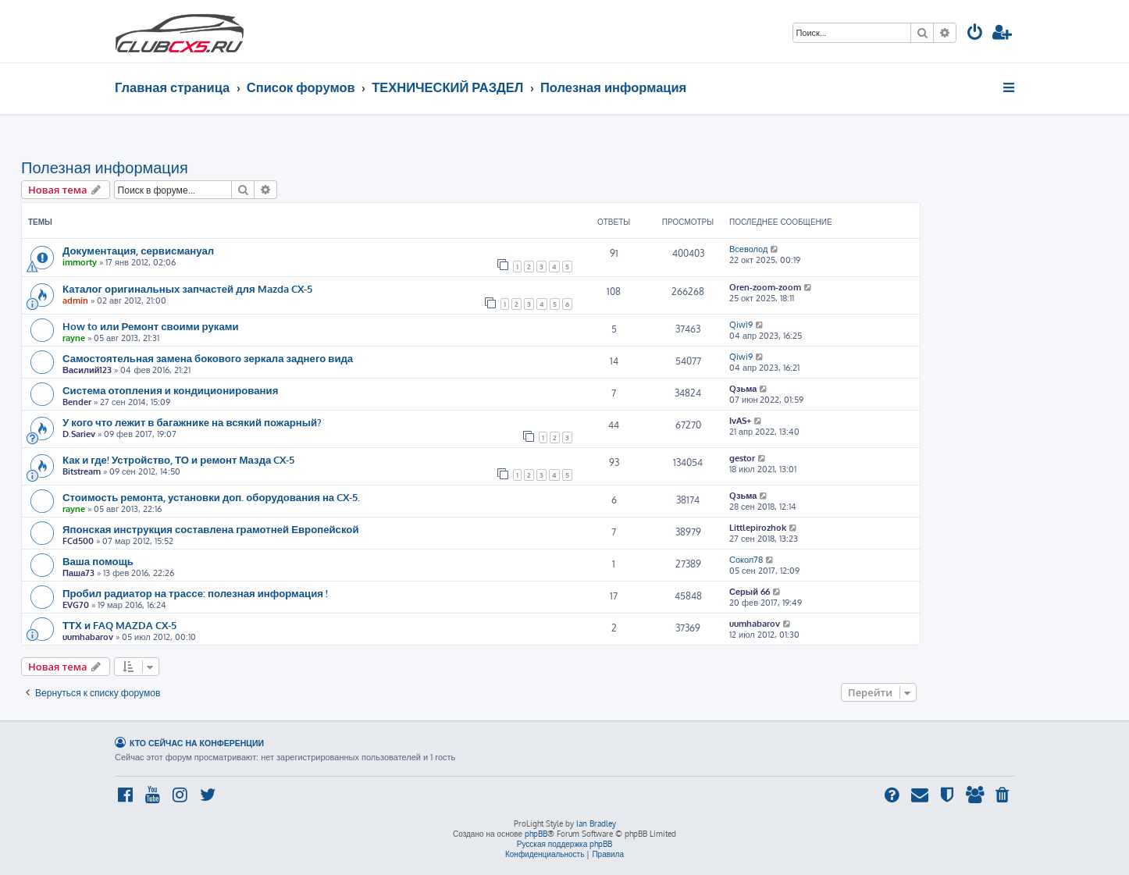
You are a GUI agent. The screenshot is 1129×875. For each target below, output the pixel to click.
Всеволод (748, 249)
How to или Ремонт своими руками (150, 326)
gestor (742, 458)
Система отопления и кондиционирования (170, 390)
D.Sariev (78, 434)
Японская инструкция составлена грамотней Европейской (210, 528)
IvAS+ (740, 420)
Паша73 (78, 572)
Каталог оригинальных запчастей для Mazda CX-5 (187, 288)
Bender (76, 402)
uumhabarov (87, 636)
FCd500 (78, 540)
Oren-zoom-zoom (765, 287)
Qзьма (743, 388)
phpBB (536, 833)
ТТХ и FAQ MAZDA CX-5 (119, 624)
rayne (73, 338)
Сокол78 (746, 559)
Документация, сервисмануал (138, 250)
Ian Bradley (596, 823)
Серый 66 (749, 591)
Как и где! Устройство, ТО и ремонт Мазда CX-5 (178, 459)
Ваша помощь (98, 560)
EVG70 (75, 604)
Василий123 (87, 370)
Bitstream (81, 471)
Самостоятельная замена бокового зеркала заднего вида (207, 358)
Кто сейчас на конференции (197, 743)
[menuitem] (975, 33)
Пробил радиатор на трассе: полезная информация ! (195, 592)
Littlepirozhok (757, 527)
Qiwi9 (741, 324)
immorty (79, 262)
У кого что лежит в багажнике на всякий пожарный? (192, 422)
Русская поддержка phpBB (565, 843)
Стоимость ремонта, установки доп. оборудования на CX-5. (211, 496)
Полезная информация (104, 167)
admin (75, 300)
